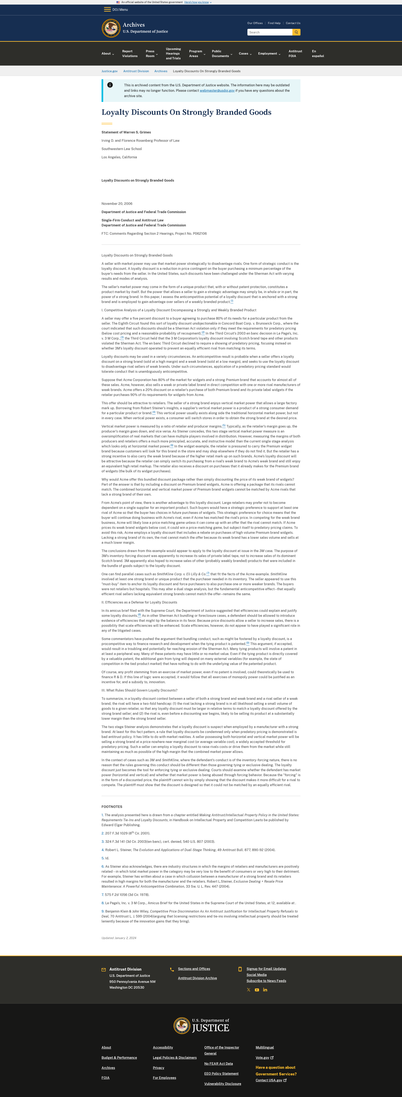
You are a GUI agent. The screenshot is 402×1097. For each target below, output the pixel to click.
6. (103, 867)
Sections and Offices (194, 969)
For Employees (164, 1078)
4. (103, 850)
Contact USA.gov (272, 1080)
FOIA (106, 1078)
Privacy (158, 1068)
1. (103, 815)
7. (103, 895)
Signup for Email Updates (266, 969)
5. (103, 858)
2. (103, 833)
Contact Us (293, 23)
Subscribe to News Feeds (266, 981)
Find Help (274, 23)
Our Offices (255, 23)
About (106, 1047)
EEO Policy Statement (221, 1074)
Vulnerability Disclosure (222, 1084)
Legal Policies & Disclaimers (175, 1058)
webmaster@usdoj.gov (217, 91)
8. (103, 903)
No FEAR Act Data (218, 1064)
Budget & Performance (119, 1058)
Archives (108, 1068)
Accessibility (163, 1047)
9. (103, 911)
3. (103, 842)
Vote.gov (265, 1058)
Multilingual (265, 1047)
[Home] (135, 36)
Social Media (257, 975)
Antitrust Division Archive (197, 978)
